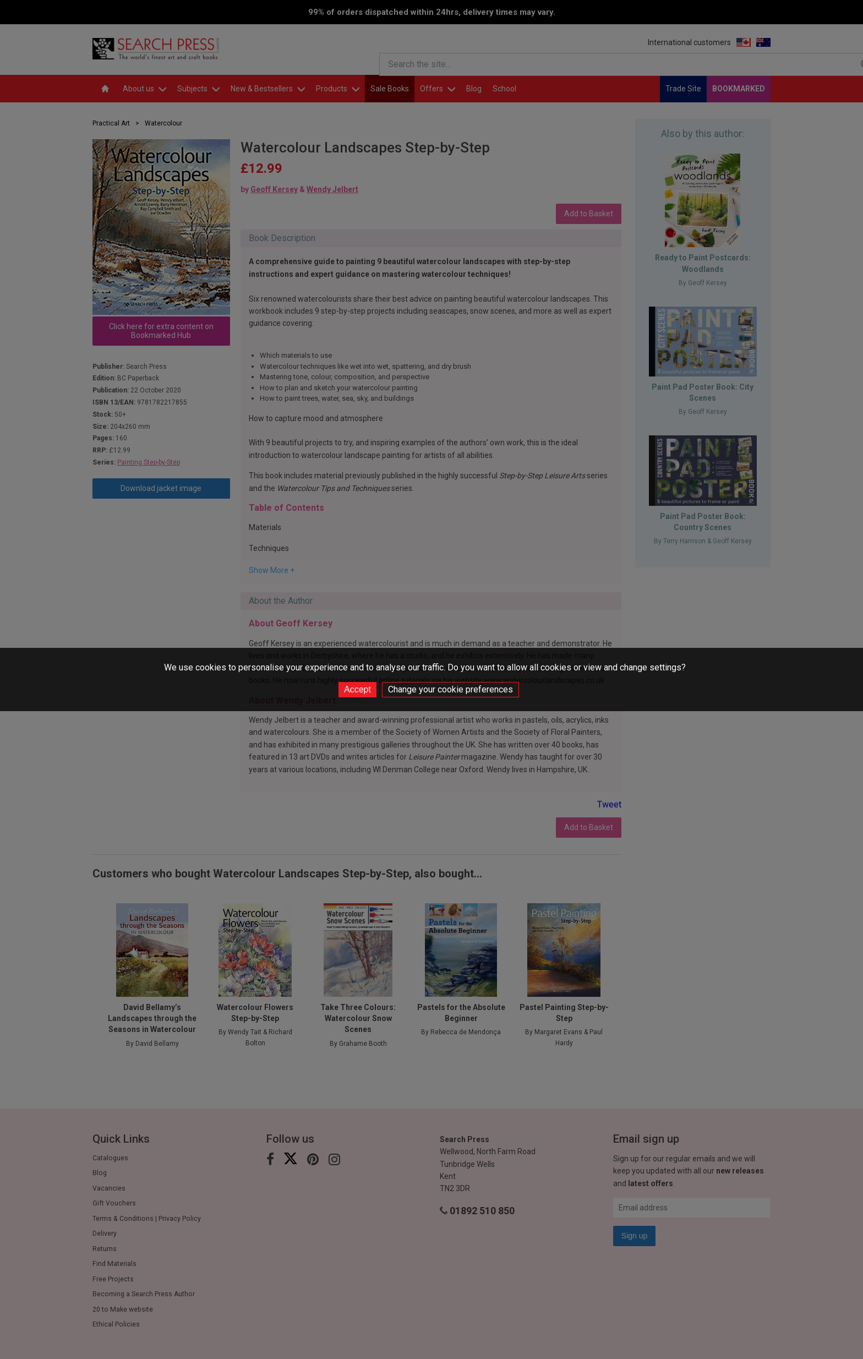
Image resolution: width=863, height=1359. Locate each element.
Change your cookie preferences (450, 689)
